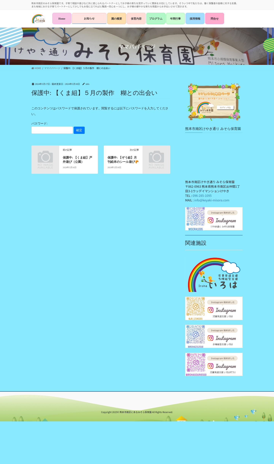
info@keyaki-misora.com (211, 200)
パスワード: (52, 128)
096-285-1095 (202, 195)
